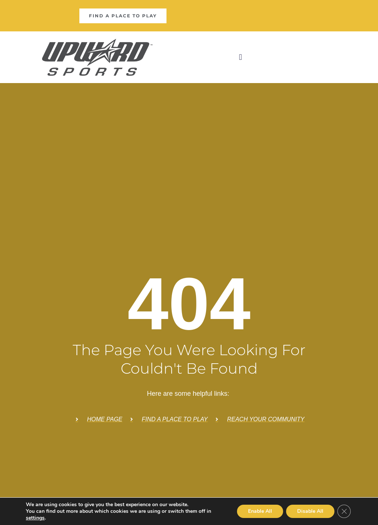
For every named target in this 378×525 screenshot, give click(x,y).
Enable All (260, 511)
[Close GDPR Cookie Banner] (344, 511)
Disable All (310, 511)
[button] (240, 57)
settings (35, 518)
